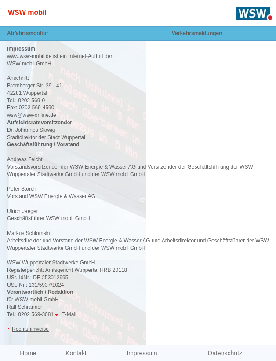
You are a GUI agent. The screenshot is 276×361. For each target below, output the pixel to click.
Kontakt (75, 353)
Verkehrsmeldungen (197, 33)
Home (28, 353)
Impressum (142, 353)
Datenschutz (225, 353)
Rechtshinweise (30, 329)
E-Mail (69, 314)
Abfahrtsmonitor (27, 33)
